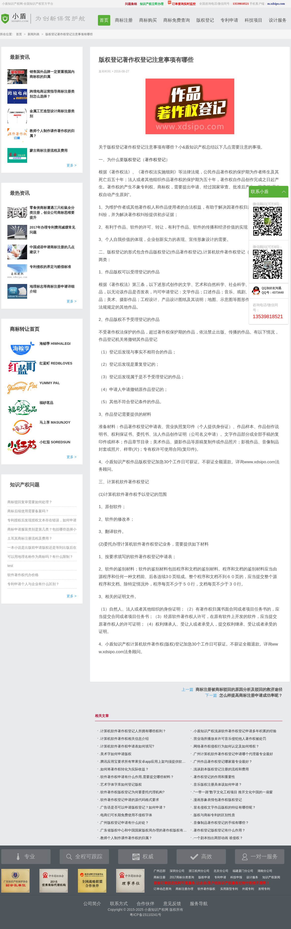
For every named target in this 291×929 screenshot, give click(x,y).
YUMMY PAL (49, 383)
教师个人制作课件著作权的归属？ (52, 133)
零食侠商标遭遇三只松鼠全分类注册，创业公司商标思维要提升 (52, 212)
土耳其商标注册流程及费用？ (29, 538)
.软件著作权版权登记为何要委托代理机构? (131, 792)
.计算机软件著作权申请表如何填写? (126, 746)
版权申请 (204, 877)
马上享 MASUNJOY (54, 422)
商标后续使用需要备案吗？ (28, 511)
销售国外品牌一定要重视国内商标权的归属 (52, 74)
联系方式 (119, 903)
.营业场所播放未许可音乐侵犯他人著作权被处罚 (229, 739)
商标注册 (124, 20)
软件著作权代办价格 (22, 575)
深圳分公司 (177, 871)
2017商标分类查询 (182, 877)
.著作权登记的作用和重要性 (214, 777)
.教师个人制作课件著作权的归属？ (125, 838)
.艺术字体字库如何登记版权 (120, 784)
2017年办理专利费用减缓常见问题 (52, 229)
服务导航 (199, 903)
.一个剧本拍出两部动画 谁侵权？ (218, 838)
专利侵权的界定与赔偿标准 (50, 267)
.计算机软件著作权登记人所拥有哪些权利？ (132, 731)
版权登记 (205, 20)
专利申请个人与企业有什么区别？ (33, 584)
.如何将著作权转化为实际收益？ (124, 769)
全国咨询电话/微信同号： (224, 3)
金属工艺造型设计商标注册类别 (52, 113)
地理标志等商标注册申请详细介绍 (52, 288)
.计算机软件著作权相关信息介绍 (124, 739)
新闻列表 (33, 34)
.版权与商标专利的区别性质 (214, 815)
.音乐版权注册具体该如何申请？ (217, 784)
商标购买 (148, 20)
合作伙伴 (145, 903)
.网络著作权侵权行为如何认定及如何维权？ (226, 746)
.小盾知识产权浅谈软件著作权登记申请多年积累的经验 (234, 731)
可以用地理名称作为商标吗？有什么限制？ (40, 557)
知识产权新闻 (271, 877)
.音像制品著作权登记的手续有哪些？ (221, 823)
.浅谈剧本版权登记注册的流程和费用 (221, 769)
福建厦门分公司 (243, 871)
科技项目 (253, 20)
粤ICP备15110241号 (145, 915)
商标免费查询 (176, 20)
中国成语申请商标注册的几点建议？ (52, 249)
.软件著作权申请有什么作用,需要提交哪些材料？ (136, 777)
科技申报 (236, 877)
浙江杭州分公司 (199, 871)
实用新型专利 (229, 889)
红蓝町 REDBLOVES (55, 363)
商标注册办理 (184, 889)
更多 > (71, 165)
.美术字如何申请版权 (115, 754)
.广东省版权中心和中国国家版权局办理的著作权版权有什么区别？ (143, 830)
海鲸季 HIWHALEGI (55, 344)
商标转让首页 (24, 329)
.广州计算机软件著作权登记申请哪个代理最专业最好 (233, 754)
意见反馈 (172, 903)
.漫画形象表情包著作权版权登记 (217, 800)
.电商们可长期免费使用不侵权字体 (125, 815)
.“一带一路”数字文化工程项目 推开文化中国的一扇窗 (233, 792)
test (10, 566)
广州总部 (159, 871)
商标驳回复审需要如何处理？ (29, 502)
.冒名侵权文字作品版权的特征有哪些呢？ (224, 807)
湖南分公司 (264, 871)
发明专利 (264, 889)
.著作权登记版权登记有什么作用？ (219, 830)
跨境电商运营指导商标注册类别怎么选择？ (52, 93)
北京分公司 (221, 871)
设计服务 (278, 20)
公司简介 (92, 903)
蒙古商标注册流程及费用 (49, 150)
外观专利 (248, 889)
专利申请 (229, 20)
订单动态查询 (162, 889)
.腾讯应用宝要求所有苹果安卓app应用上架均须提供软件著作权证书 (143, 761)
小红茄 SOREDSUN (54, 442)
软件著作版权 (206, 889)
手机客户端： (267, 3)
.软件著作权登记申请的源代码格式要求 (129, 800)
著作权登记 (155, 159)
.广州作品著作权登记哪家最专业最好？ (222, 761)
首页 (104, 20)
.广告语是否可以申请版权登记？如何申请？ (132, 807)
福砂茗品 (46, 403)
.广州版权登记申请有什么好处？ (124, 823)
